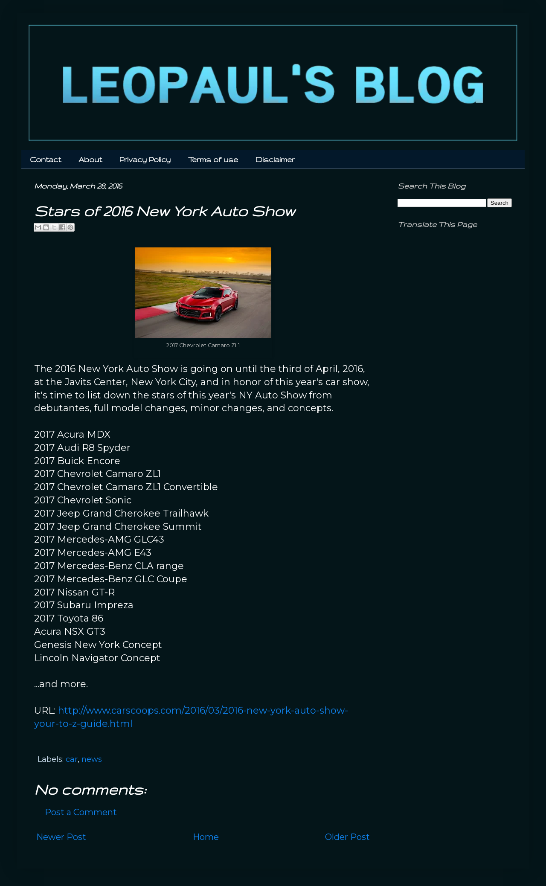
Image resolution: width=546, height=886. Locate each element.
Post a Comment (81, 812)
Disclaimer (275, 159)
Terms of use (213, 159)
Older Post (347, 837)
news (91, 759)
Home (206, 837)
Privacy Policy (145, 159)
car (72, 759)
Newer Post (61, 837)
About (90, 159)
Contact (45, 159)
